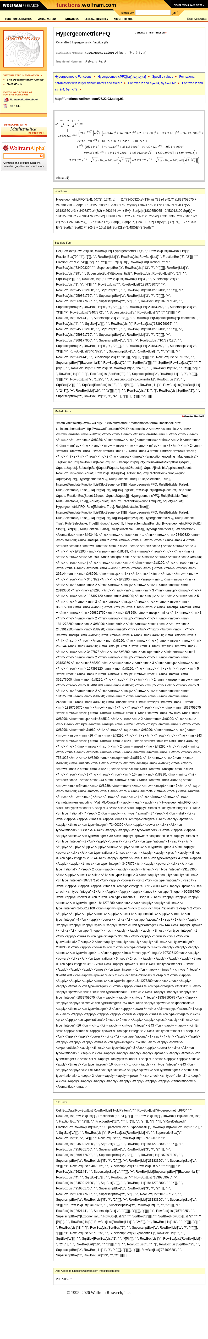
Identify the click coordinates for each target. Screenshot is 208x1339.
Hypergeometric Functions (73, 76)
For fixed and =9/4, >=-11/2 (152, 83)
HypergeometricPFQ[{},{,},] (121, 76)
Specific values (162, 76)
